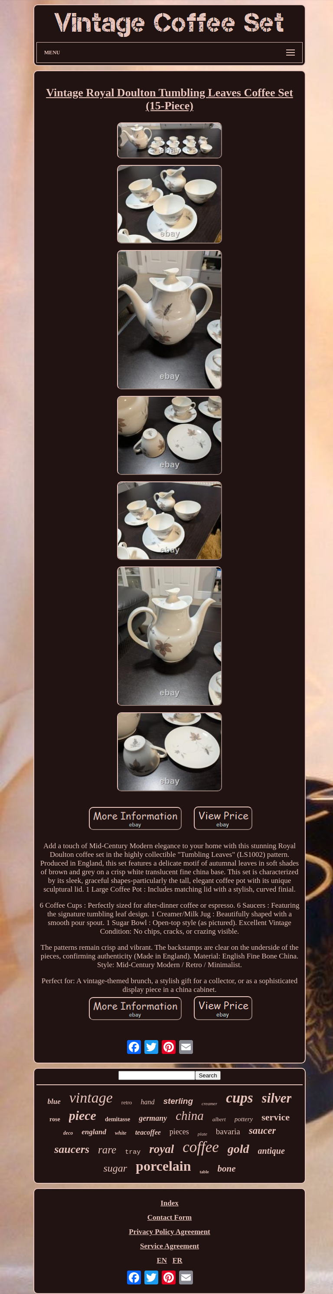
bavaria (228, 1131)
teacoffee (148, 1132)
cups (239, 1098)
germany (153, 1118)
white (121, 1133)
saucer (262, 1130)
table (204, 1171)
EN (162, 1260)
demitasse (117, 1119)
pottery (244, 1119)
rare (107, 1150)
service (275, 1117)
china (189, 1116)
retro (126, 1102)
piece (82, 1115)
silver (277, 1098)
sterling (178, 1101)
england (94, 1132)
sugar (115, 1168)
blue (54, 1101)
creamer (209, 1103)
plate (202, 1133)
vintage (91, 1098)
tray (132, 1152)
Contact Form (169, 1217)
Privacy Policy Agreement (169, 1232)
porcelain (163, 1166)
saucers (71, 1149)
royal (161, 1149)
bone (227, 1168)
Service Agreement (169, 1246)
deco (68, 1133)
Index (169, 1203)
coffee (201, 1147)
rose (54, 1119)
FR (178, 1260)
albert (219, 1119)
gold (238, 1149)
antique (271, 1151)
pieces (179, 1131)
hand (147, 1102)
